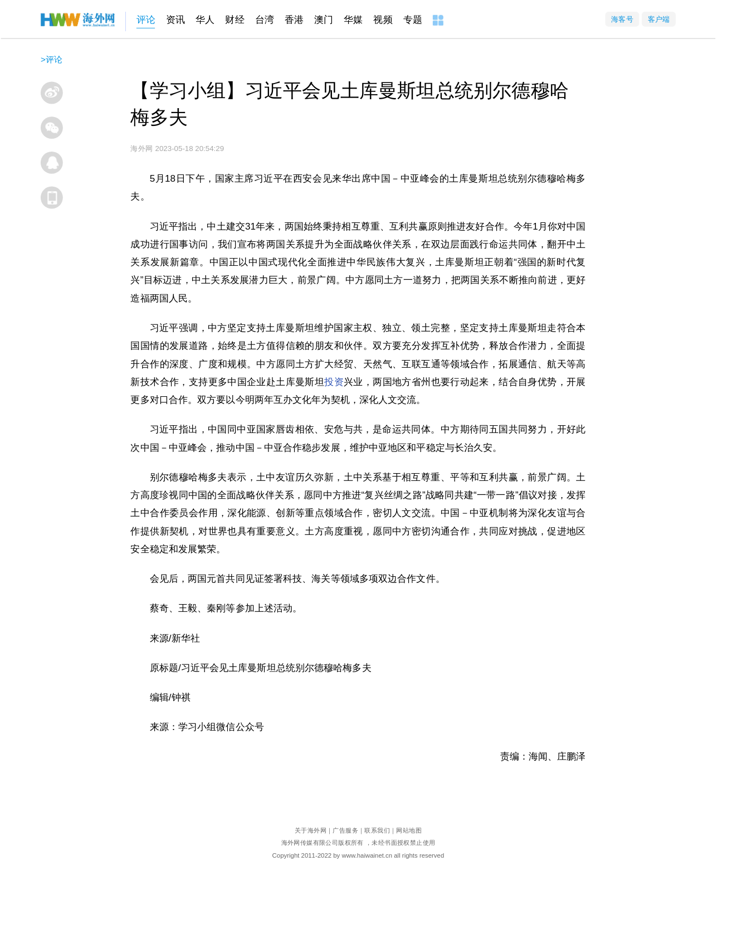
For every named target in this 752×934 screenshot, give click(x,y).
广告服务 (345, 830)
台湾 (264, 19)
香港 (294, 19)
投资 (334, 382)
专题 (412, 19)
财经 (234, 19)
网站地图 (409, 830)
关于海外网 (310, 830)
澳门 (323, 19)
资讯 (175, 19)
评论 (145, 19)
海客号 (622, 19)
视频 (382, 19)
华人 (205, 19)
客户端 (659, 19)
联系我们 (377, 830)
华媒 (353, 19)
